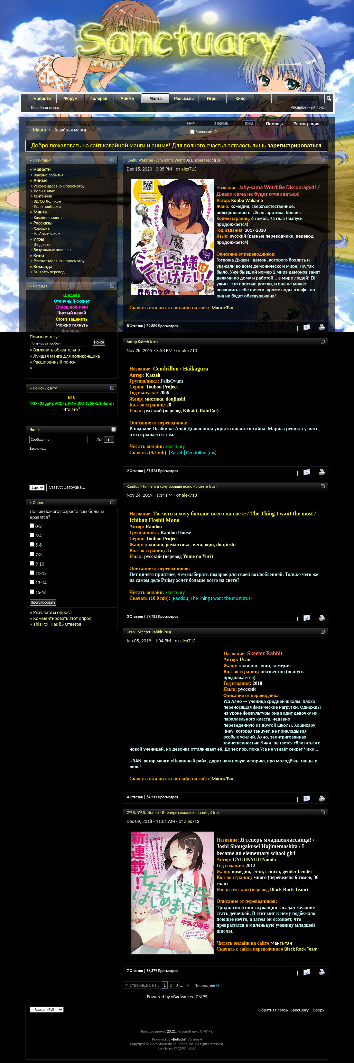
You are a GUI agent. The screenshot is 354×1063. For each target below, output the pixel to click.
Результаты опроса (52, 612)
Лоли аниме (44, 191)
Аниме (127, 98)
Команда (43, 266)
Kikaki (190, 410)
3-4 (38, 536)
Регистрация (306, 123)
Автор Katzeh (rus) (142, 341)
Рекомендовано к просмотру (59, 186)
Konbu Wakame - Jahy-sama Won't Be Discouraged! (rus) (174, 160)
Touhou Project (162, 387)
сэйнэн (272, 871)
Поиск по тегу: (44, 337)
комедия (241, 871)
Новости (42, 98)
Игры (212, 98)
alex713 (189, 169)
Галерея (99, 98)
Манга (155, 98)
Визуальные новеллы (52, 249)
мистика (154, 399)
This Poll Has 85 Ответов (57, 624)
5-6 (38, 545)
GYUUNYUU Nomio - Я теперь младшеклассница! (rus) (174, 812)
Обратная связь (273, 1009)
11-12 (41, 573)
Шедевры (42, 244)
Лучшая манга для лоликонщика (66, 356)
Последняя (207, 985)
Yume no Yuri (197, 556)
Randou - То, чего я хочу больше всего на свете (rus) (171, 486)
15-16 (41, 592)
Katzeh (153, 375)
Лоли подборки (47, 206)
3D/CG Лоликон (47, 201)
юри (209, 544)
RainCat (208, 410)
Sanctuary (300, 1009)
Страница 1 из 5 (145, 985)
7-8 (38, 555)
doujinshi (175, 399)
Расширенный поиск (308, 107)
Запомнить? (203, 132)
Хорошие (41, 228)
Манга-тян (281, 943)
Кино (240, 98)
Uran (245, 659)
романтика (177, 544)
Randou (154, 526)
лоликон (154, 544)
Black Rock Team (288, 889)
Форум (70, 98)
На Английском (47, 233)
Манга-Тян (222, 308)
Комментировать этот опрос (62, 618)
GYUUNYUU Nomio (254, 859)
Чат (33, 429)
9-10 (39, 564)
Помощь (274, 123)
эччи (197, 544)
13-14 (41, 583)
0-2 (38, 526)
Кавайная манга (45, 108)
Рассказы (184, 98)
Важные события (48, 175)
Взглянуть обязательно (56, 350)
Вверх (318, 1009)
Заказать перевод (49, 271)
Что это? (71, 409)
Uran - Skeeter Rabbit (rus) (149, 632)
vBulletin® (179, 1039)
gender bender (297, 871)
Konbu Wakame (247, 200)
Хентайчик (43, 196)
